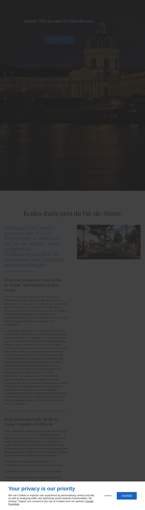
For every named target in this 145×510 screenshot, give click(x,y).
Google (89, 501)
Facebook (13, 504)
